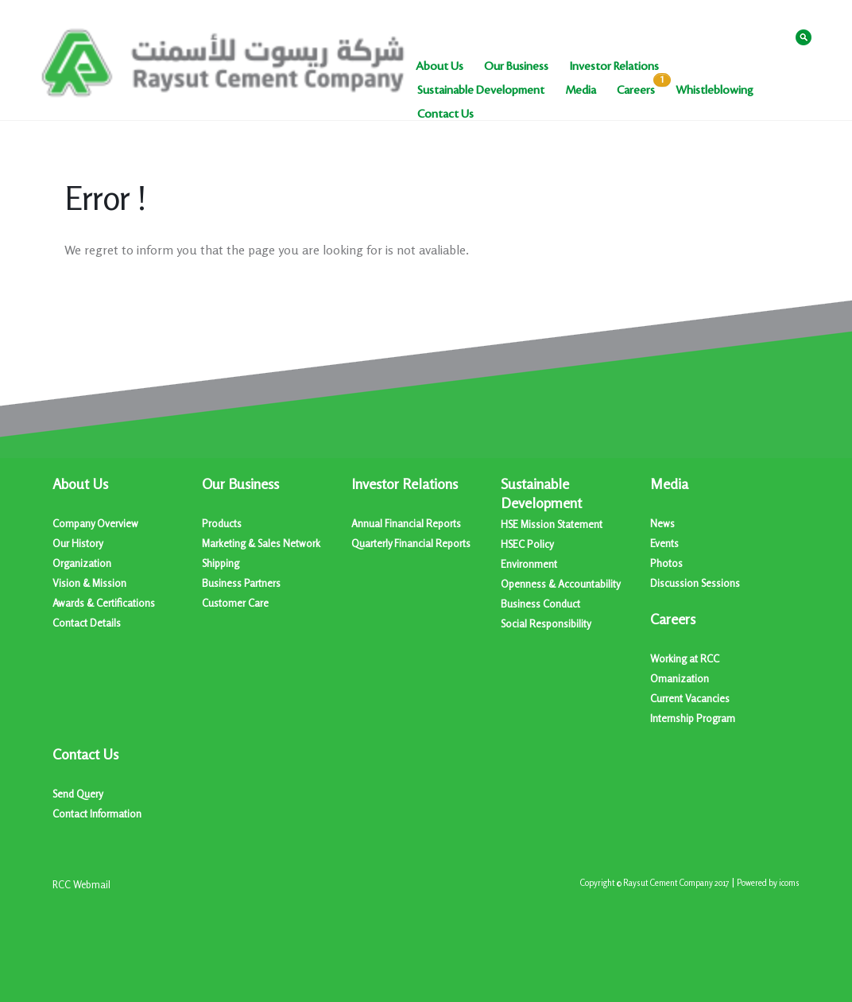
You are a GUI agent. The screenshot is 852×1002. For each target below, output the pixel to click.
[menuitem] (439, 67)
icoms (789, 883)
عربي (772, 36)
